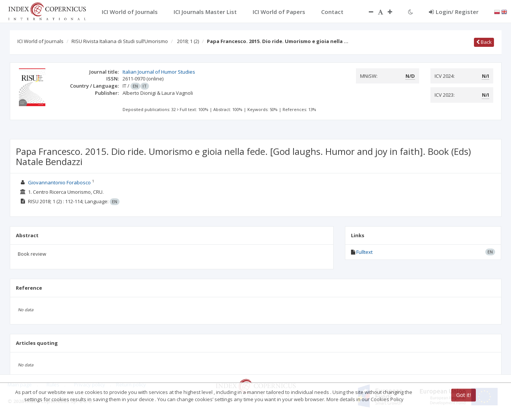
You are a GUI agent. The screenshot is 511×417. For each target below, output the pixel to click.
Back (484, 42)
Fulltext (364, 252)
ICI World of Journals (40, 41)
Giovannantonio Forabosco (59, 182)
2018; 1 (188, 41)
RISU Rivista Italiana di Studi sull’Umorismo (119, 41)
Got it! (463, 394)
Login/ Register (453, 11)
